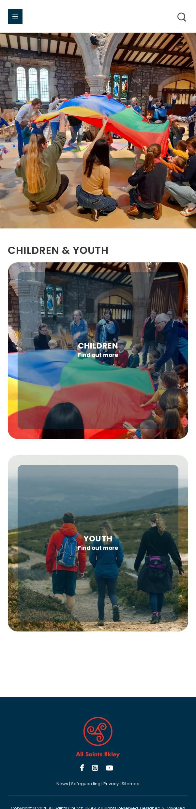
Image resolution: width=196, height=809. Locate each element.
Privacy (111, 784)
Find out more (98, 355)
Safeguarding (85, 784)
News (62, 784)
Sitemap (131, 784)
